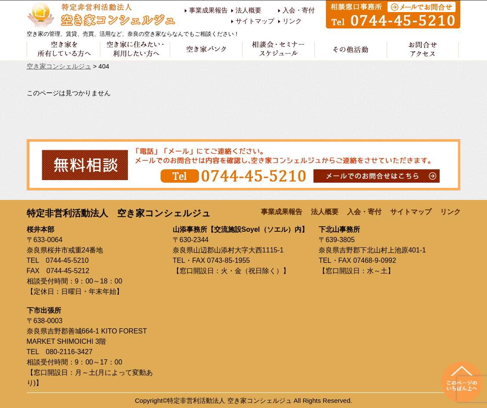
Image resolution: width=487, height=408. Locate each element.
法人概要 (248, 10)
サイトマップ (255, 21)
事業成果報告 (208, 10)
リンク (292, 21)
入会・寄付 (298, 10)
